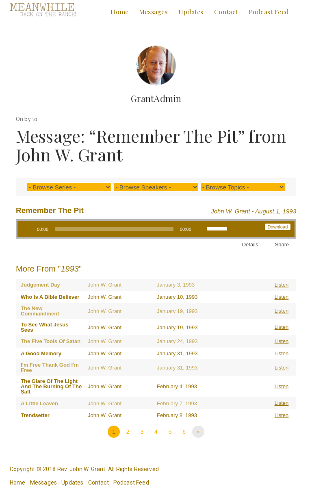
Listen (282, 285)
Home (119, 11)
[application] (125, 229)
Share (282, 244)
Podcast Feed (269, 11)
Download (277, 226)
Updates (191, 11)
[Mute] (200, 229)
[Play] (28, 229)
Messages (153, 11)
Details (250, 244)
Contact (226, 11)
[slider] (114, 229)
